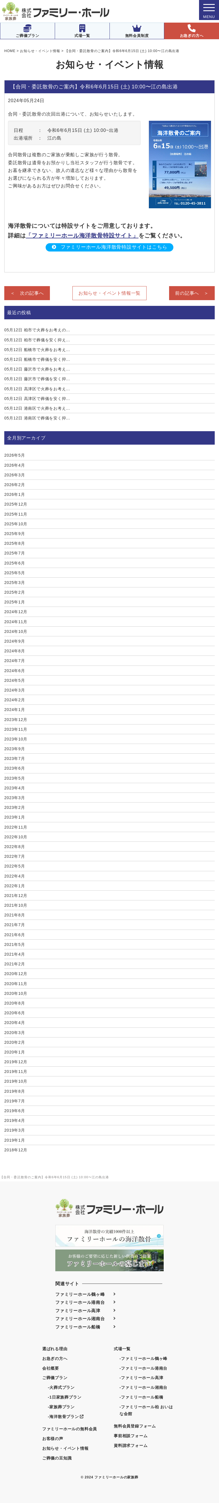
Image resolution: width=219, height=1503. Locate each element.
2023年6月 (14, 768)
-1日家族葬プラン (65, 1397)
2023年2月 (14, 807)
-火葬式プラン (61, 1387)
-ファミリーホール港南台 (143, 1368)
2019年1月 (14, 1140)
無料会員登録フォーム (135, 1426)
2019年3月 (14, 1130)
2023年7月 (14, 758)
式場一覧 (82, 31)
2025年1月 (14, 602)
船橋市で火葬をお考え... (37, 349)
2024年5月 (14, 680)
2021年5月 (14, 944)
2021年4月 (14, 954)
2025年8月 (14, 543)
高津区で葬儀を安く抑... (37, 398)
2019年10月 (15, 1081)
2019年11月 (15, 1071)
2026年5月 (14, 455)
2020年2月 (14, 1042)
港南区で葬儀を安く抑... (37, 418)
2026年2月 (14, 484)
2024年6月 (14, 670)
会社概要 (50, 1368)
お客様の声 (52, 1438)
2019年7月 (14, 1101)
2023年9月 (14, 748)
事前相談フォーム (130, 1435)
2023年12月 (15, 719)
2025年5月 (14, 573)
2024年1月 (14, 709)
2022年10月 (15, 837)
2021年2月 (14, 964)
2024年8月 (14, 651)
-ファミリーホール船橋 (141, 1397)
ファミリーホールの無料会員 (69, 1429)
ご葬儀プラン (27, 31)
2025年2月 (14, 592)
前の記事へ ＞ (192, 293)
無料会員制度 (137, 31)
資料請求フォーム (130, 1445)
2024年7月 (14, 660)
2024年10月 (15, 631)
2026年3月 (14, 475)
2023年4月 (14, 788)
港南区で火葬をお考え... (37, 408)
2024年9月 (14, 641)
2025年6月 (14, 563)
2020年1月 (14, 1052)
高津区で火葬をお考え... (37, 389)
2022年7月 (14, 856)
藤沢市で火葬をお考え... (37, 369)
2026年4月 (14, 465)
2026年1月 (14, 494)
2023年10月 (15, 739)
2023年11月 (15, 729)
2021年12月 (15, 895)
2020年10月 (15, 993)
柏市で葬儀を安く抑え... (37, 340)
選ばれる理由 (55, 1348)
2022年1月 (14, 886)
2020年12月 (15, 973)
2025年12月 (15, 504)
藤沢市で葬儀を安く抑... (37, 379)
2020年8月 (14, 1003)
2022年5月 (14, 866)
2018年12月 (15, 1150)
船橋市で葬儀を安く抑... (37, 359)
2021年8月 (14, 915)
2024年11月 (15, 621)
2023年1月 (14, 817)
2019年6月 (14, 1110)
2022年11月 (15, 827)
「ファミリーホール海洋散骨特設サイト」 (82, 235)
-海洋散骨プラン (66, 1416)
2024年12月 (15, 611)
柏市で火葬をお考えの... (37, 330)
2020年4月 (14, 1022)
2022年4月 (14, 876)
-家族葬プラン (61, 1407)
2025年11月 (15, 514)
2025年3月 (14, 582)
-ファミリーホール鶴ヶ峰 (143, 1358)
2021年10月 (15, 905)
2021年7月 (14, 924)
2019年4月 (14, 1120)
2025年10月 (15, 524)
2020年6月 (14, 1013)
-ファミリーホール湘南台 (143, 1387)
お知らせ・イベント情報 (65, 1448)
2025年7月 (14, 553)
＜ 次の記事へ (27, 293)
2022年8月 (14, 846)
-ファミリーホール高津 (141, 1377)
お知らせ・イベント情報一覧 (109, 293)
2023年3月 (14, 797)
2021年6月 (14, 934)
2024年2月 (14, 700)
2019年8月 (14, 1091)
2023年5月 (14, 778)
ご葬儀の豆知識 (57, 1458)
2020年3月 (14, 1032)
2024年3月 (14, 690)
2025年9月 (14, 533)
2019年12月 (15, 1062)
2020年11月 (15, 983)
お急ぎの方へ (192, 31)
